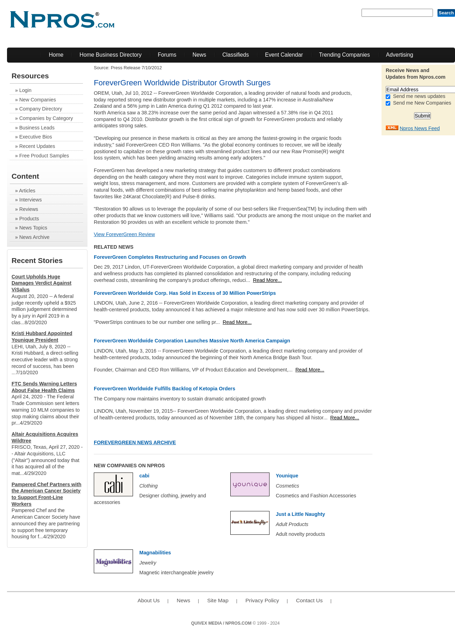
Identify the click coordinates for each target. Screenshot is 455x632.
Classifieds (235, 55)
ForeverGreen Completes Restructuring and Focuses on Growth (170, 257)
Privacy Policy (262, 600)
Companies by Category (46, 118)
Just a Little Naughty (300, 514)
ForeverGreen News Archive (135, 442)
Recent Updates (37, 146)
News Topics (33, 227)
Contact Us (309, 600)
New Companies (37, 99)
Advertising (399, 55)
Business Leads (37, 127)
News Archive (34, 237)
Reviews (28, 209)
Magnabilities (155, 552)
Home (56, 55)
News (199, 55)
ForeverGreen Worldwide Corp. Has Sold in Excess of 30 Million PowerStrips (185, 293)
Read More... (267, 280)
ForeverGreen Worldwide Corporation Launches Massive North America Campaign (192, 340)
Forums (167, 55)
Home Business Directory (110, 55)
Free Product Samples (44, 155)
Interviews (30, 200)
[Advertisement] (427, 244)
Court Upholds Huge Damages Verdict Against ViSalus (41, 283)
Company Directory (40, 109)
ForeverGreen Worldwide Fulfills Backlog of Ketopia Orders (164, 388)
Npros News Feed (420, 128)
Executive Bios (35, 137)
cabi (144, 475)
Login (25, 90)
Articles (27, 190)
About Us (149, 600)
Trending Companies (344, 55)
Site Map (218, 600)
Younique (287, 475)
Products (29, 218)
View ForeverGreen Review (124, 234)
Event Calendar (284, 55)
